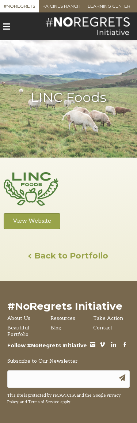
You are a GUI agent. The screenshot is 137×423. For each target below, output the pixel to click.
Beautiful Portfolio (18, 331)
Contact (103, 328)
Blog (55, 328)
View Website (32, 221)
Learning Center (109, 7)
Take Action (108, 318)
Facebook (125, 345)
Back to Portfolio (68, 256)
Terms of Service (43, 402)
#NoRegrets (19, 7)
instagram (92, 345)
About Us (18, 318)
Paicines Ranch (61, 7)
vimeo (102, 345)
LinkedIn (113, 345)
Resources (62, 318)
